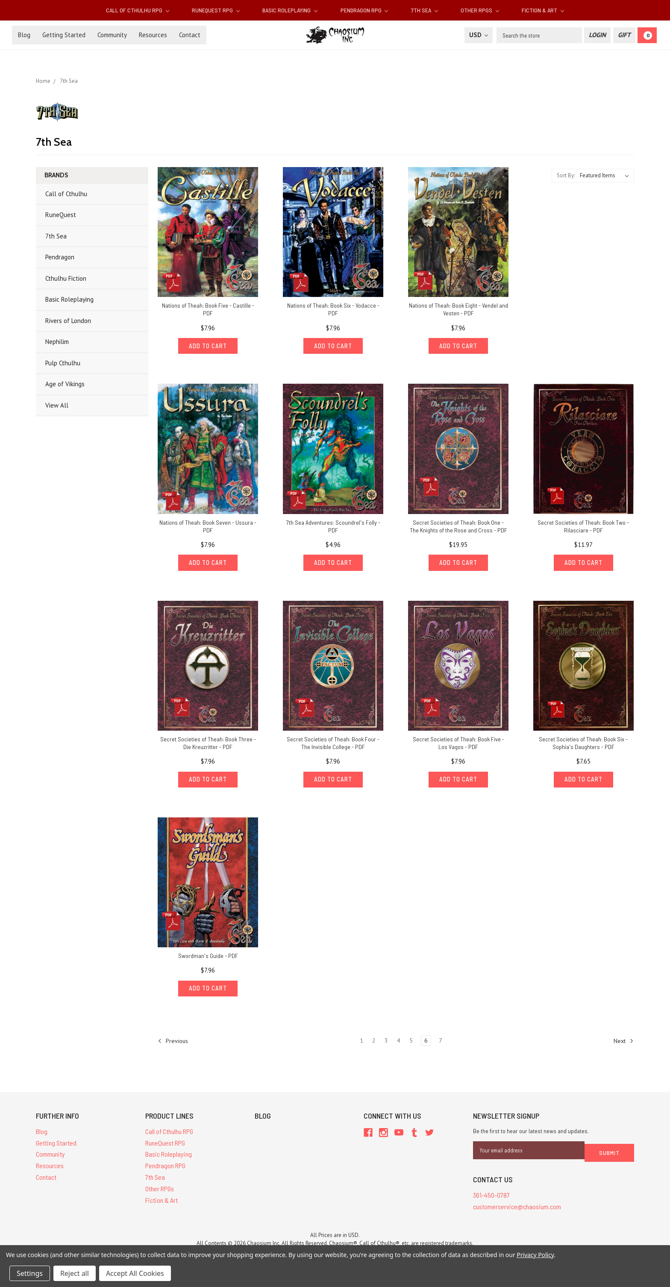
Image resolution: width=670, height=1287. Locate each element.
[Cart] (647, 35)
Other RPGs (480, 10)
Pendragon (59, 257)
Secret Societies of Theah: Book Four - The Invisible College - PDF (333, 745)
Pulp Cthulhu (62, 363)
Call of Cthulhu (66, 194)
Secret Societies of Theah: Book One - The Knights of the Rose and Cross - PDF (458, 527)
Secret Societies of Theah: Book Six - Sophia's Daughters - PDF (583, 745)
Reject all (74, 1273)
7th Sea (424, 10)
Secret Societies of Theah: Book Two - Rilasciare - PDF (583, 527)
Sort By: (566, 175)
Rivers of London (68, 321)
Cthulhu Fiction (65, 278)
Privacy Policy (535, 1255)
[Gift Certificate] (624, 35)
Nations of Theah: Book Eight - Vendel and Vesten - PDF (458, 309)
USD (478, 35)
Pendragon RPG (364, 10)
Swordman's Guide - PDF (208, 960)
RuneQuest (60, 215)
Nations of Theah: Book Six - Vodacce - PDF (333, 309)
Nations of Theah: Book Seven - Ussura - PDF (207, 527)
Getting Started (63, 35)
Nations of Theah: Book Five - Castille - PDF (208, 309)
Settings (30, 1273)
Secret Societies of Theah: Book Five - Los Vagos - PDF (458, 745)
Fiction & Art (543, 10)
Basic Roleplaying (289, 10)
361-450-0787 (491, 1198)
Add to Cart (208, 346)
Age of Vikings (65, 384)
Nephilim (57, 342)
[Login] (597, 35)
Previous (173, 1046)
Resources (153, 35)
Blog (24, 35)
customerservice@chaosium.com (517, 1209)
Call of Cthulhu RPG (137, 10)
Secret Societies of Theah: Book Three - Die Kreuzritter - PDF (208, 745)
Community (112, 35)
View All (56, 405)
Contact (189, 35)
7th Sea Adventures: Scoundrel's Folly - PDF (333, 527)
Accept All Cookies (135, 1273)
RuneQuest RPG (216, 10)
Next (624, 1046)
